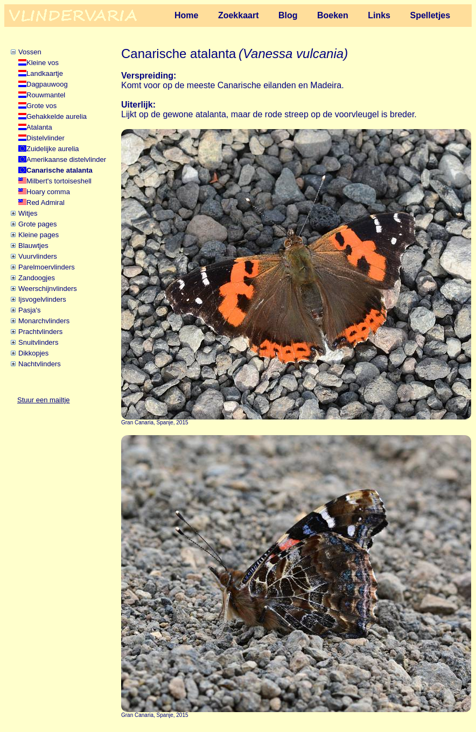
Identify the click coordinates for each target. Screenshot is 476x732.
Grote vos (41, 106)
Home (186, 15)
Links (379, 15)
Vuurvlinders (37, 256)
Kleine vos (42, 63)
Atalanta (39, 127)
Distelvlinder (45, 138)
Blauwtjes (33, 245)
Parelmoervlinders (46, 267)
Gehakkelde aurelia (56, 116)
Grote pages (37, 224)
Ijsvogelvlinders (42, 299)
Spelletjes (430, 15)
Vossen (29, 52)
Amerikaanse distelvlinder (66, 159)
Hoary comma (48, 192)
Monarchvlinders (43, 321)
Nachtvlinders (39, 364)
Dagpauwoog (47, 84)
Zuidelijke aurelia (52, 149)
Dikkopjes (33, 353)
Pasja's (29, 310)
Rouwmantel (45, 95)
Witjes (27, 213)
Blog (288, 15)
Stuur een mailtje (43, 400)
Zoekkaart (238, 15)
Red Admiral (45, 202)
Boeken (332, 15)
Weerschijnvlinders (47, 289)
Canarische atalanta (59, 170)
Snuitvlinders (38, 342)
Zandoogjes (36, 278)
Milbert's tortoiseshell (59, 181)
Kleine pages (38, 235)
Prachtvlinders (40, 332)
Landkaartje (44, 73)
